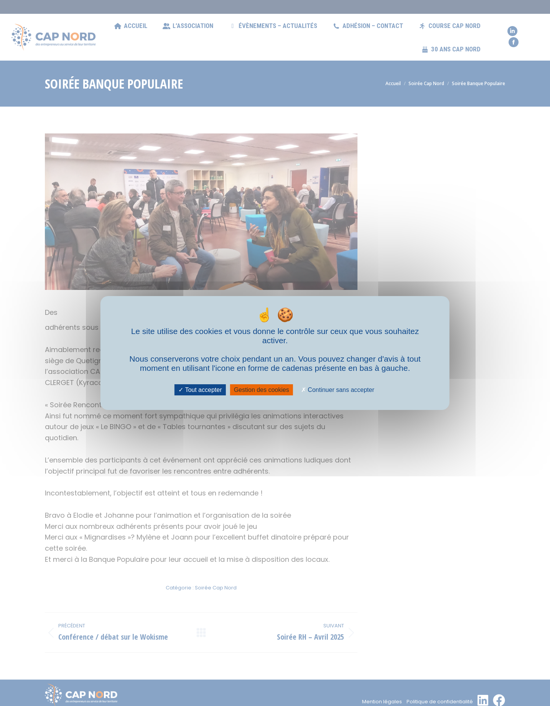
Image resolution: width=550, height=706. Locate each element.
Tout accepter (200, 390)
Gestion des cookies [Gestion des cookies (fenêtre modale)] (261, 390)
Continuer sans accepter (337, 390)
